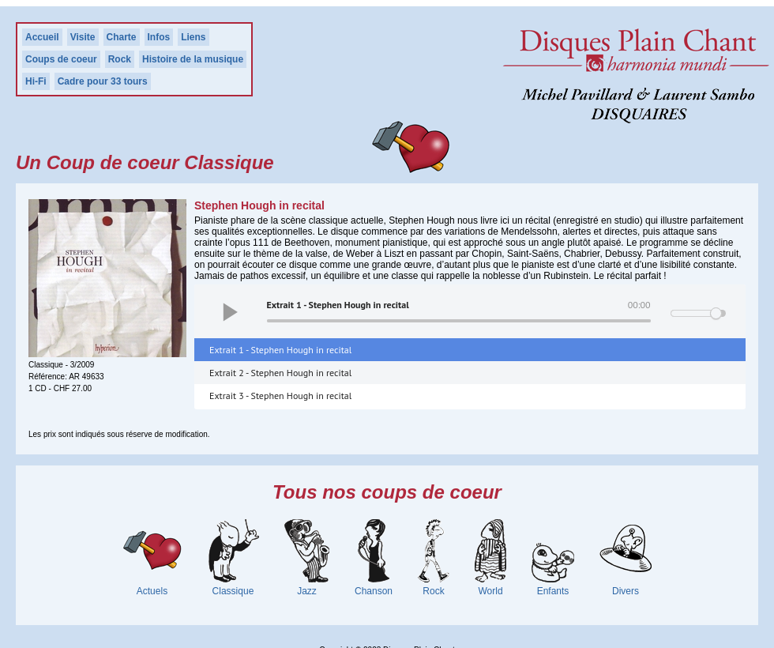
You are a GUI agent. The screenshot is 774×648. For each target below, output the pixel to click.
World (490, 591)
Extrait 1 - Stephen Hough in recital (280, 350)
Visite (83, 37)
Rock (119, 59)
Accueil (42, 37)
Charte (122, 37)
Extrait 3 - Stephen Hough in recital (280, 395)
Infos (159, 37)
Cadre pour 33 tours (103, 81)
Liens (193, 37)
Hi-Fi (36, 81)
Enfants (553, 591)
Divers (625, 591)
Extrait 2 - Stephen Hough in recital (280, 373)
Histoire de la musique (192, 59)
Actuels (152, 591)
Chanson (374, 591)
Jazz (307, 591)
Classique (233, 591)
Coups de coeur (61, 59)
